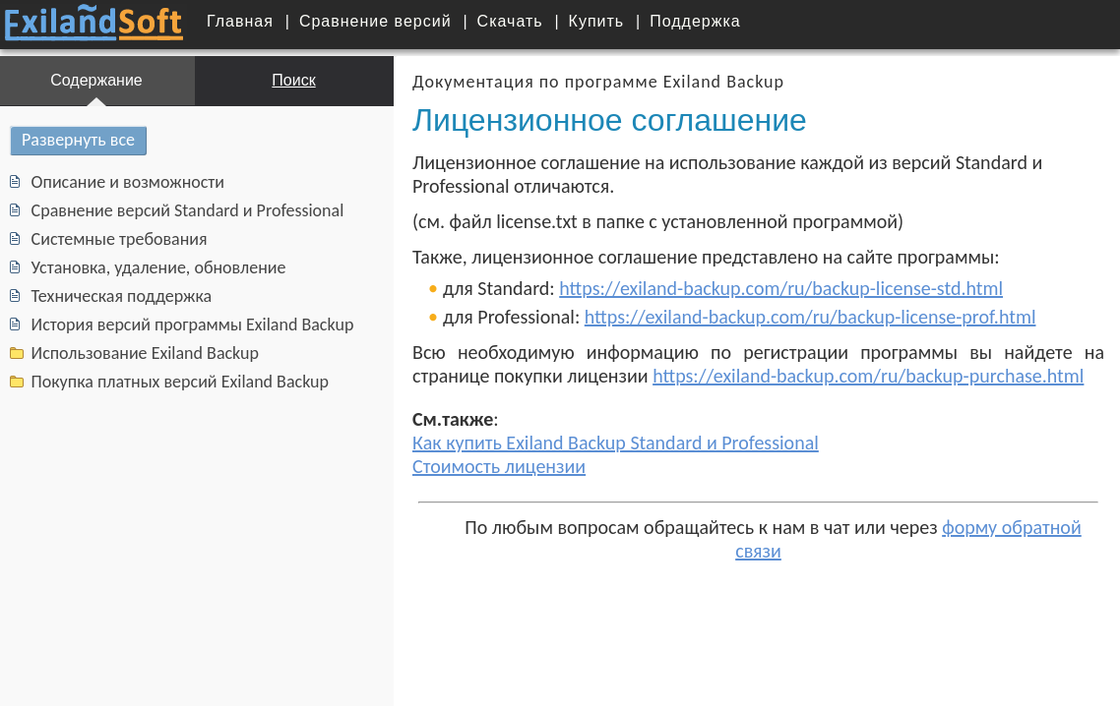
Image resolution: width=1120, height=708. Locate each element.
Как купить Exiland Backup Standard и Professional (596, 442)
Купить (597, 21)
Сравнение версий (375, 21)
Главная (240, 21)
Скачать (510, 21)
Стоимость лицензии (479, 466)
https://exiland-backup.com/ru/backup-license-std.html (761, 288)
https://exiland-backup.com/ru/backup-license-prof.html (791, 316)
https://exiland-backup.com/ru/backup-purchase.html (848, 375)
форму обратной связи (1002, 527)
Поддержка (695, 21)
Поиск (278, 80)
